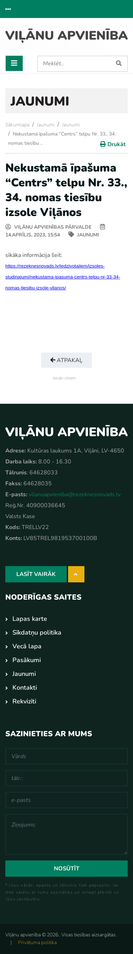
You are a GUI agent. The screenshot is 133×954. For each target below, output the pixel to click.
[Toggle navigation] (14, 63)
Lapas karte (29, 618)
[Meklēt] (73, 64)
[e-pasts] (66, 800)
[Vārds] (66, 756)
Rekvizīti (24, 701)
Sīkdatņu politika (36, 632)
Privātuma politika (37, 942)
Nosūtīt (66, 868)
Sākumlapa (17, 124)
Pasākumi (26, 660)
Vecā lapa (26, 646)
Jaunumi (46, 124)
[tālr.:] (66, 778)
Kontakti (24, 687)
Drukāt (116, 144)
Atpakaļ (66, 360)
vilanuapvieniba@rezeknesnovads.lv (75, 494)
